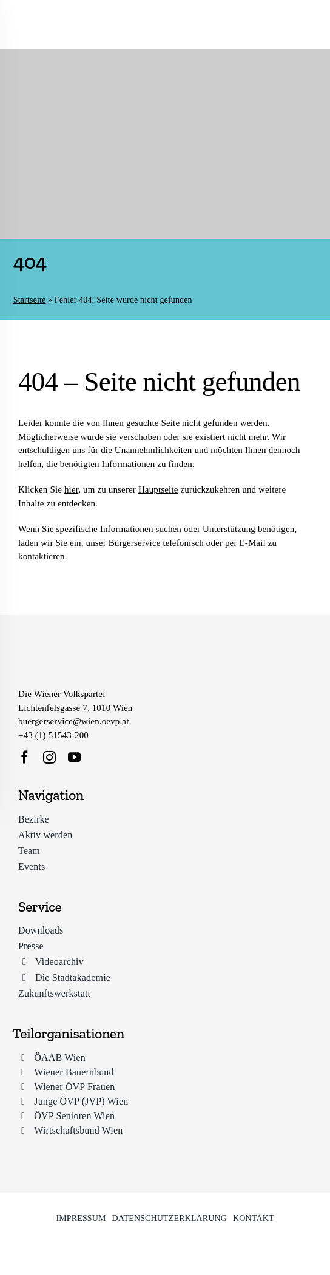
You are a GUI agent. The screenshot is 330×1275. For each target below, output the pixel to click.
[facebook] (24, 757)
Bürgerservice (135, 543)
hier (71, 489)
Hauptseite (158, 489)
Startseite (29, 299)
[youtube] (74, 757)
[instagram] (49, 757)
